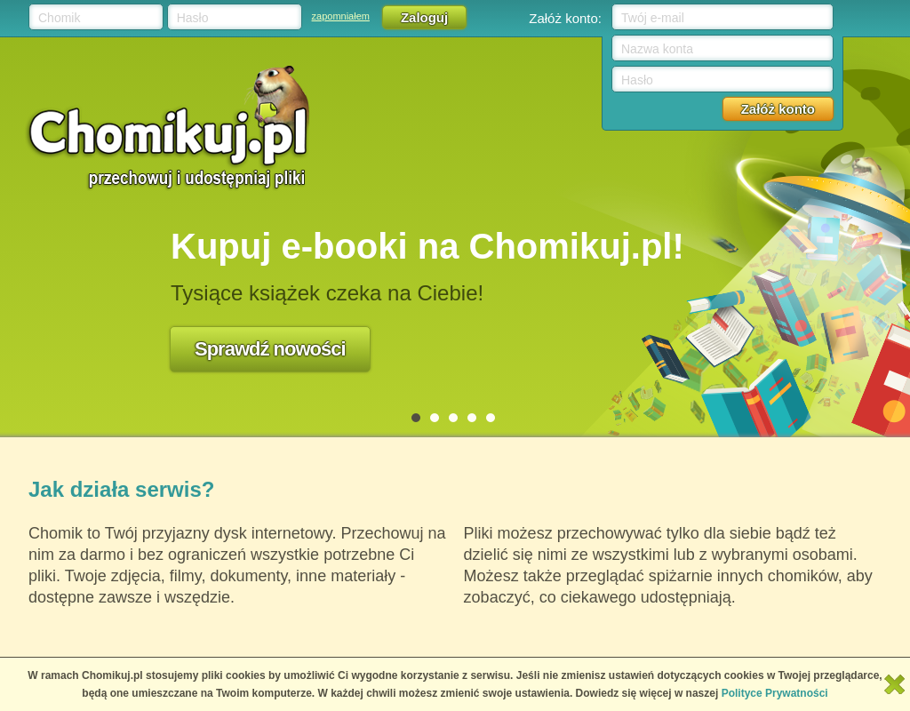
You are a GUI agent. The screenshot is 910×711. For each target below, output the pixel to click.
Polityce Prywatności (775, 693)
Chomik (59, 18)
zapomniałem (341, 16)
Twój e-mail (652, 18)
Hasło (193, 18)
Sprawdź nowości (270, 349)
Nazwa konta (657, 49)
